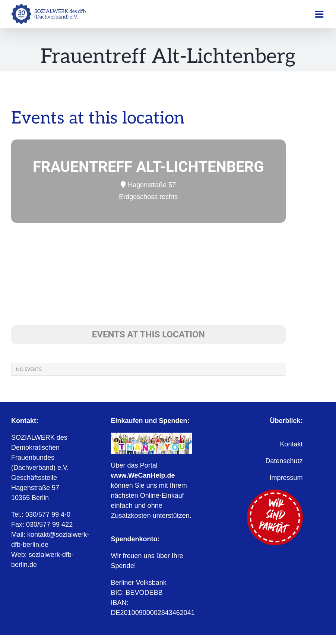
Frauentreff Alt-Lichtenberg (148, 167)
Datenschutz (283, 461)
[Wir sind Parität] (275, 493)
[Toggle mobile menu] (320, 14)
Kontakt (291, 444)
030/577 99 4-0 (47, 514)
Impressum (286, 477)
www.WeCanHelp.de (143, 475)
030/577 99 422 (49, 524)
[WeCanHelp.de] (151, 436)
